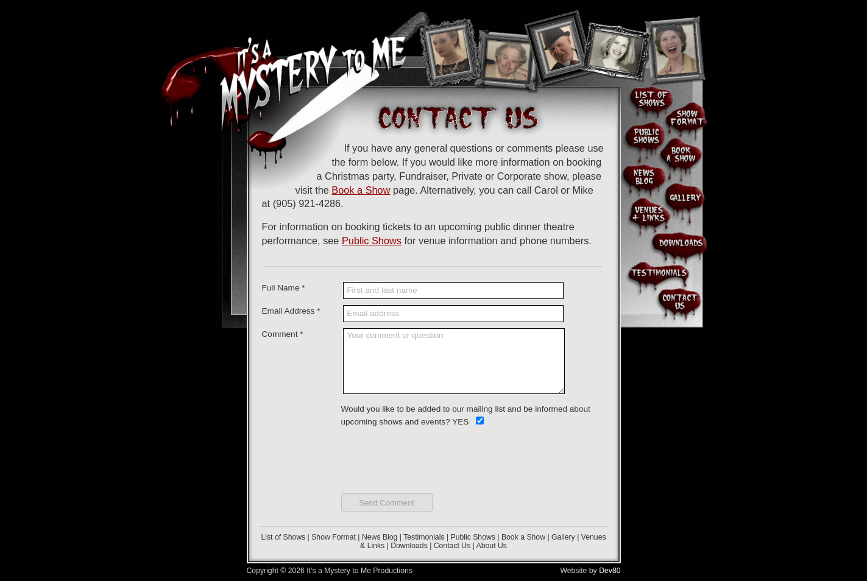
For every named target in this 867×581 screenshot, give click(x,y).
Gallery (563, 537)
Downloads (409, 545)
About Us (491, 545)
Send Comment (386, 502)
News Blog (379, 537)
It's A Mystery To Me (315, 60)
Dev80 (609, 570)
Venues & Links (646, 213)
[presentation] (433, 457)
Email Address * (291, 310)
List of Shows (283, 537)
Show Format (333, 537)
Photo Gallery (686, 195)
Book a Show (360, 190)
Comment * (282, 334)
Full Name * (283, 287)
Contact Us (452, 545)
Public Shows (372, 240)
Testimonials (423, 537)
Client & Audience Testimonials (658, 273)
